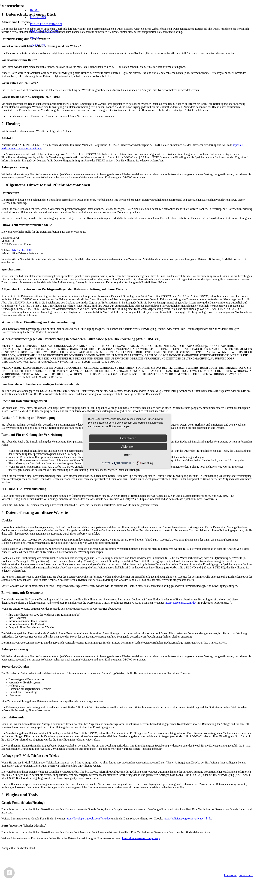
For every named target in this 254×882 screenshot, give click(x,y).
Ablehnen (127, 446)
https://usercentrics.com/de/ (180, 602)
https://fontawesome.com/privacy (141, 838)
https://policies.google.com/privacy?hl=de (187, 818)
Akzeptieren (128, 438)
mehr (127, 454)
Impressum (230, 875)
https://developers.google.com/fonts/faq (88, 818)
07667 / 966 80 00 (21, 250)
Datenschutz (246, 875)
